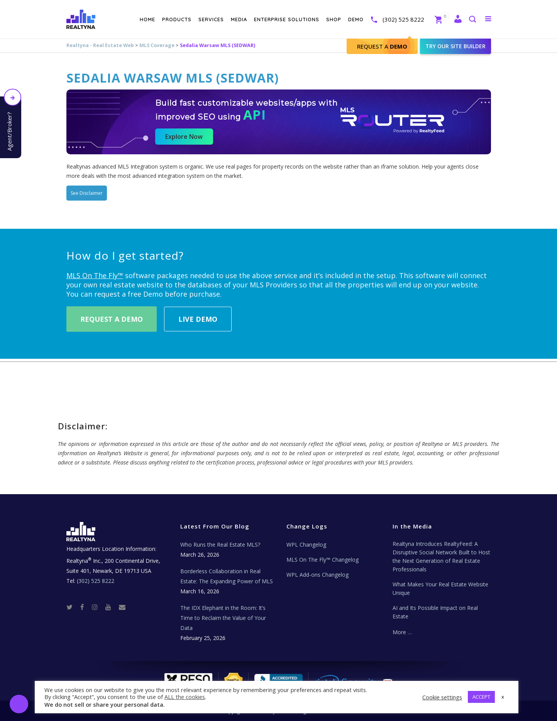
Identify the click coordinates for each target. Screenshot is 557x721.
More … (402, 632)
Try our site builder (455, 46)
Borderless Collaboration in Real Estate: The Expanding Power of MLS (226, 576)
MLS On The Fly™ (94, 275)
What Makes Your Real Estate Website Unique (440, 588)
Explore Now (184, 136)
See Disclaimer (87, 193)
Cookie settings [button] (442, 697)
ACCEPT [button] (481, 696)
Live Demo (197, 319)
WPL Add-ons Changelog (317, 574)
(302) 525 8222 (403, 19)
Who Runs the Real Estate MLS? (220, 544)
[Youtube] (111, 606)
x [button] (502, 696)
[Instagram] (98, 606)
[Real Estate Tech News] (122, 606)
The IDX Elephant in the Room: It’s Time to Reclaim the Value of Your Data (223, 618)
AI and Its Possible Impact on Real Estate (435, 612)
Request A (382, 46)
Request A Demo (111, 319)
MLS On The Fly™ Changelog (322, 559)
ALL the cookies (184, 696)
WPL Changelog (306, 544)
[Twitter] (72, 606)
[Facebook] (85, 606)
